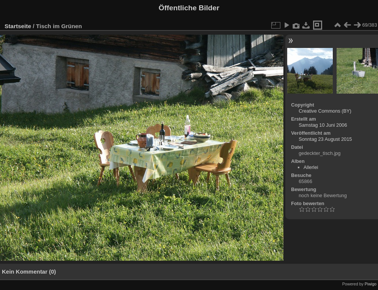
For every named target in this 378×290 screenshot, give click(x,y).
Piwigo (370, 284)
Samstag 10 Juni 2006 (323, 125)
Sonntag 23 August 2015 (325, 139)
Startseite (18, 26)
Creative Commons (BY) (325, 111)
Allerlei (311, 167)
